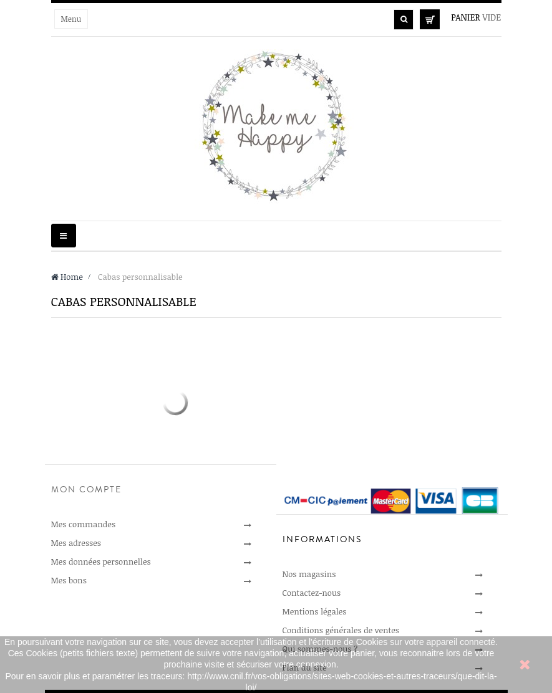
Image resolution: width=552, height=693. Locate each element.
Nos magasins (309, 574)
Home (67, 276)
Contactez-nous (312, 592)
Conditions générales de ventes (341, 630)
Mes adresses (76, 542)
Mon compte (86, 490)
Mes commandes (83, 524)
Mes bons (69, 580)
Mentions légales (315, 611)
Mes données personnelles (101, 561)
